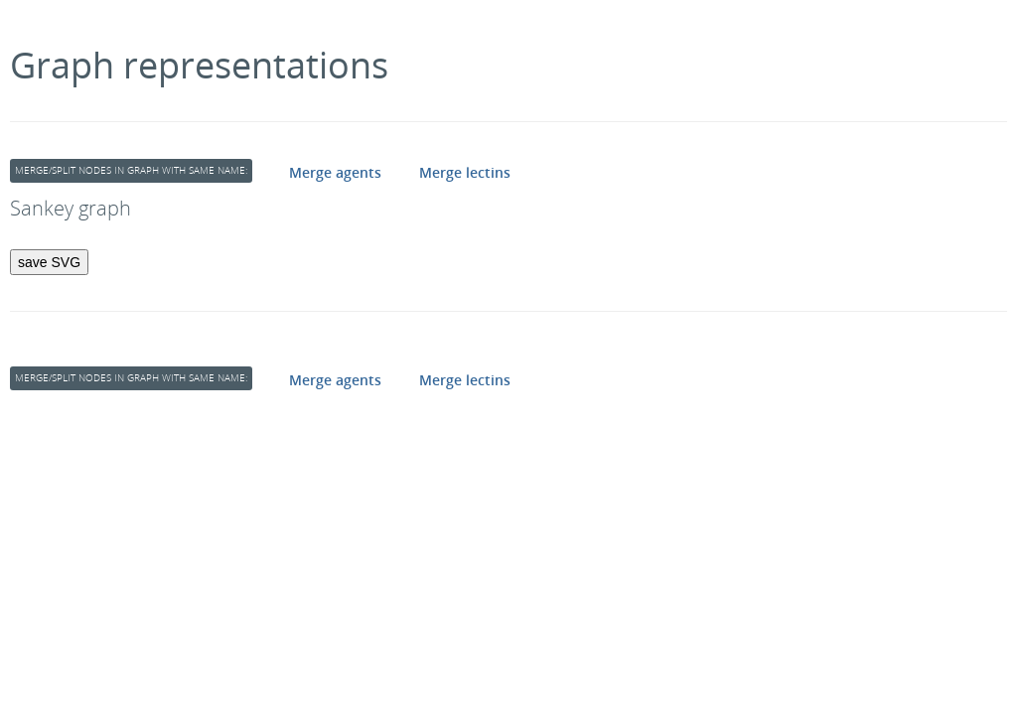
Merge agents (335, 172)
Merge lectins (464, 172)
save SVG (49, 262)
